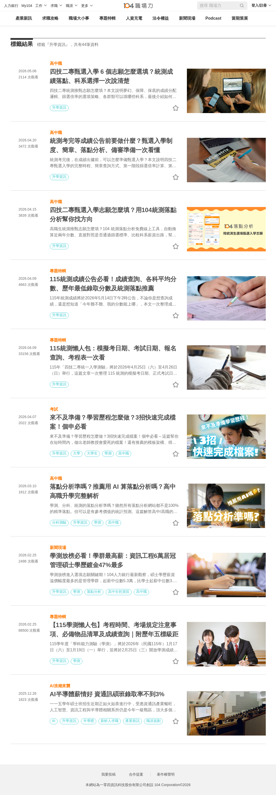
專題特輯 (107, 18)
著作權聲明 (166, 774)
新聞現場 (187, 18)
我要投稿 (108, 774)
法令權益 (160, 18)
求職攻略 (50, 18)
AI (53, 721)
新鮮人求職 (109, 721)
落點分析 (94, 592)
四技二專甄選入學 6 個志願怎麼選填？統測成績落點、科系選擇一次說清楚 (111, 76)
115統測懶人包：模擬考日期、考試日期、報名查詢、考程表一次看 (113, 353)
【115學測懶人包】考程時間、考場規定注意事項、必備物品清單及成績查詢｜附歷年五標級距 (114, 629)
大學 (76, 453)
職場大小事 (79, 18)
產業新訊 (24, 18)
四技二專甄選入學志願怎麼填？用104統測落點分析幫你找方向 (113, 214)
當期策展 (240, 18)
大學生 (92, 453)
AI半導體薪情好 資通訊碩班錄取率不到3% (107, 694)
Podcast (213, 18)
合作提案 (136, 774)
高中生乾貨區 (118, 592)
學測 (108, 453)
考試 (54, 408)
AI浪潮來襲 (60, 685)
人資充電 (134, 18)
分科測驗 (59, 522)
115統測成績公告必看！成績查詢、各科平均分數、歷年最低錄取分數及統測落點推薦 (113, 284)
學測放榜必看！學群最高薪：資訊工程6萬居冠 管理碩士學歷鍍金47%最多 (114, 560)
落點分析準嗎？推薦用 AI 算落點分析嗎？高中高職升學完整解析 (113, 491)
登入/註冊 (259, 5)
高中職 (56, 63)
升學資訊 (59, 107)
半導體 (88, 721)
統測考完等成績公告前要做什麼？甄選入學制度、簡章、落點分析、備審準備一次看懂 (111, 145)
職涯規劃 (153, 721)
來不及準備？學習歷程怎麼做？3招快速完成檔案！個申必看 (113, 422)
